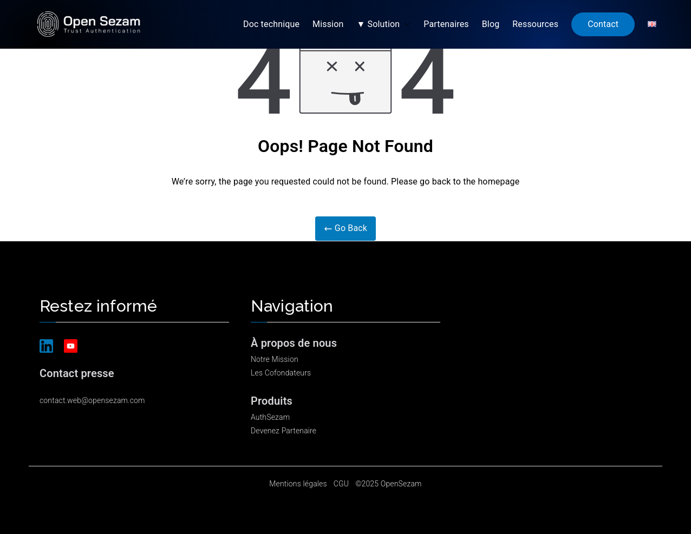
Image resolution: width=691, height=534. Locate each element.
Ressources (535, 24)
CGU (341, 483)
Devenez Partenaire (283, 430)
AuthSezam (270, 417)
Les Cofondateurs (281, 372)
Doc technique (271, 24)
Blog (491, 24)
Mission (327, 24)
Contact (603, 24)
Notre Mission (274, 359)
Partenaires (445, 24)
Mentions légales (298, 483)
